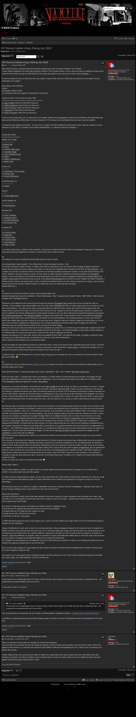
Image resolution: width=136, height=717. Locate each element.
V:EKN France (20, 51)
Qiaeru (77, 686)
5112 (116, 585)
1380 (116, 642)
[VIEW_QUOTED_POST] (24, 603)
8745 (116, 76)
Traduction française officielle (65, 686)
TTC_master (112, 579)
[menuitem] (15, 38)
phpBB (62, 684)
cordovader (111, 636)
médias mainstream (40, 364)
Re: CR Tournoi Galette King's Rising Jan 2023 (24, 573)
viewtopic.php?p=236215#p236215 (85, 613)
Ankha (110, 68)
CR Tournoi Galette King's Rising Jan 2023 (26, 48)
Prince (13, 51)
